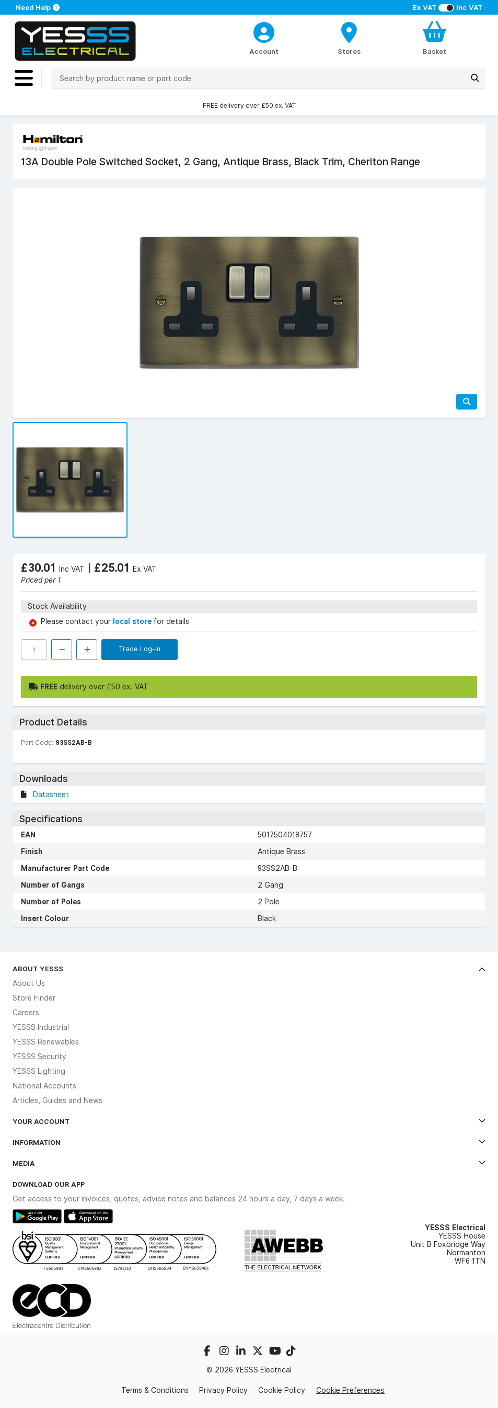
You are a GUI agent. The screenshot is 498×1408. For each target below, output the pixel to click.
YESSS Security (39, 1056)
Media (249, 1163)
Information (249, 1142)
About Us (29, 983)
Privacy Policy (223, 1390)
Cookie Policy (281, 1390)
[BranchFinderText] (349, 37)
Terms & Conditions (155, 1390)
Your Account (249, 1121)
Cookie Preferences (350, 1390)
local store (133, 621)
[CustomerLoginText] (264, 31)
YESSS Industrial (41, 1027)
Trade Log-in (139, 648)
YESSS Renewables (46, 1042)
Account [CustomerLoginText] (264, 51)
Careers (26, 1012)
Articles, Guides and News (57, 1100)
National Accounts (44, 1086)
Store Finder (34, 998)
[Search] (475, 77)
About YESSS (249, 968)
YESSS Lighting (39, 1071)
